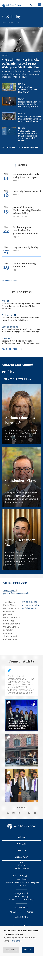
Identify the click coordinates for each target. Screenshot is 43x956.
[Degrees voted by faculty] (21, 251)
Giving (21, 837)
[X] (8, 813)
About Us (21, 850)
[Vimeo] (29, 813)
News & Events (13, 23)
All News (6, 147)
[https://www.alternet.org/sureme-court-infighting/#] (21, 341)
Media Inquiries (29, 602)
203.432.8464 (9, 590)
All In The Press (26, 147)
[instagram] (13, 813)
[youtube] (35, 813)
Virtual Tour (21, 857)
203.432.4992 (21, 916)
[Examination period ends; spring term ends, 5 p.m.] (21, 178)
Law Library (21, 879)
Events (21, 865)
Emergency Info (21, 893)
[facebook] (24, 813)
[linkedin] (19, 813)
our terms (17, 941)
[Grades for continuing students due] (21, 267)
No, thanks (11, 950)
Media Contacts (21, 868)
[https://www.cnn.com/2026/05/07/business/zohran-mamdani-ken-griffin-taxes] (21, 305)
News (21, 862)
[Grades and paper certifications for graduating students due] (21, 233)
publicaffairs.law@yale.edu (16, 593)
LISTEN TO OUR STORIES (14, 379)
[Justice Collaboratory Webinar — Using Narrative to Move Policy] (21, 213)
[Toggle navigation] (39, 4)
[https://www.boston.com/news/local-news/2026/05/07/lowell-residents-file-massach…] (21, 318)
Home (4, 23)
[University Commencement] (21, 195)
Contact (21, 844)
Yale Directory (21, 896)
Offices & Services (21, 876)
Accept (27, 950)
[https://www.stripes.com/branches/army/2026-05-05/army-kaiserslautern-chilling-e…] (21, 329)
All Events (7, 280)
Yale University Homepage (21, 899)
